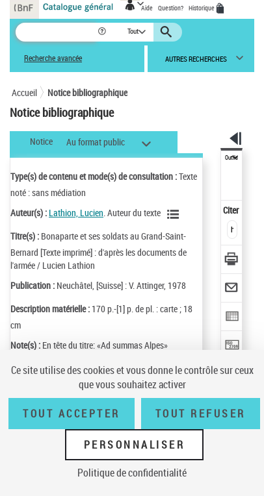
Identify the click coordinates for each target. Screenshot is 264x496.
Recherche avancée (53, 58)
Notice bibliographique (87, 92)
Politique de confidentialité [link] (132, 472)
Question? (170, 7)
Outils (231, 158)
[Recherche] (56, 32)
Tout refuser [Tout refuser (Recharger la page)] (200, 413)
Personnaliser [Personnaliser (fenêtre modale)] (134, 445)
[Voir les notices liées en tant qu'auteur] (175, 214)
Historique (202, 7)
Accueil (24, 92)
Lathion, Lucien (76, 212)
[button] (103, 32)
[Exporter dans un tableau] (231, 317)
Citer (232, 210)
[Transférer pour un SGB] (231, 346)
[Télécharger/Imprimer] (231, 260)
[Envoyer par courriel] (231, 289)
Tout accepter (71, 413)
